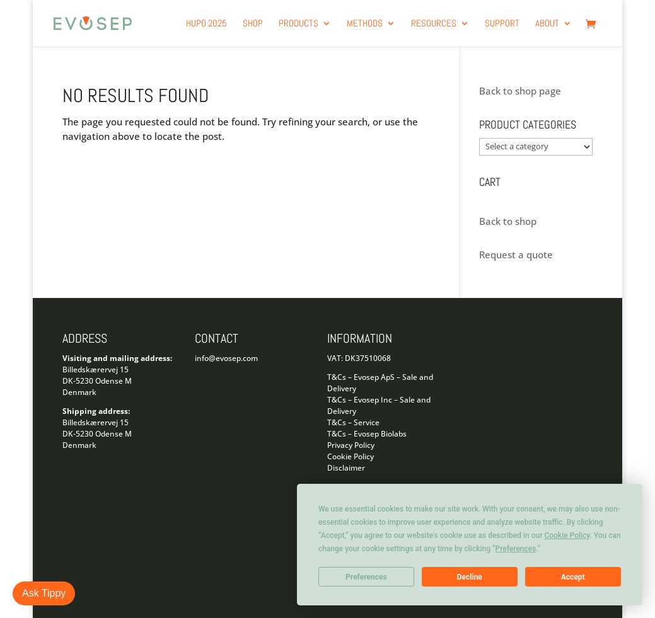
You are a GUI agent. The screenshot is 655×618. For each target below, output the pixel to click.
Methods (365, 24)
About (547, 24)
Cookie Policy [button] (566, 535)
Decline (469, 577)
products (298, 24)
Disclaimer (346, 467)
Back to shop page (520, 90)
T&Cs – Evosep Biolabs (367, 433)
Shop (253, 24)
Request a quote (516, 254)
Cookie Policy (350, 456)
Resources (433, 24)
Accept (573, 577)
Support (502, 24)
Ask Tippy (44, 593)
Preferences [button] (516, 548)
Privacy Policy (350, 445)
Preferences (366, 577)
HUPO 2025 (206, 24)
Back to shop (507, 221)
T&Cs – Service (353, 422)
